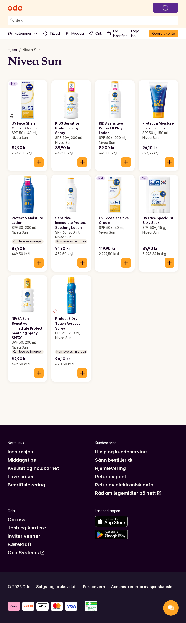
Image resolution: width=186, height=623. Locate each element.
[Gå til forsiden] (15, 8)
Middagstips (22, 460)
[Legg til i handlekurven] (39, 162)
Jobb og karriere (27, 528)
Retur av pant (110, 476)
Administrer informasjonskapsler (142, 586)
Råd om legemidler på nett (128, 493)
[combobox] (96, 20)
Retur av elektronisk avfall (125, 485)
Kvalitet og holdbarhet (33, 468)
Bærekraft (19, 544)
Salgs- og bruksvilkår (56, 586)
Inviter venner (24, 536)
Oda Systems (26, 552)
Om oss (16, 519)
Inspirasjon (20, 452)
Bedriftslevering (26, 485)
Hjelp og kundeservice (121, 452)
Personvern (94, 586)
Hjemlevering (110, 468)
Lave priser (21, 476)
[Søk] (12, 20)
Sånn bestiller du (114, 460)
